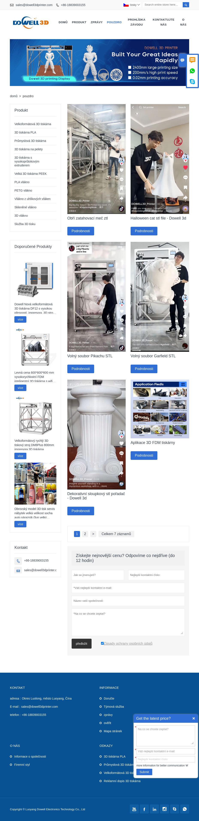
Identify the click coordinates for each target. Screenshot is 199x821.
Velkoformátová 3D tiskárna (32, 124)
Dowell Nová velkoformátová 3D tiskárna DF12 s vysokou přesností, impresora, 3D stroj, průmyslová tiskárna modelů (34, 308)
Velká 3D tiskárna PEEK (30, 173)
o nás (183, 22)
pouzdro (114, 22)
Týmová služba (114, 706)
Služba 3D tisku (24, 224)
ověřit (107, 723)
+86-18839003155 (73, 5)
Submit (144, 772)
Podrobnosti (81, 231)
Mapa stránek (113, 731)
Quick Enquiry (193, 718)
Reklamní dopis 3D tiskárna (122, 781)
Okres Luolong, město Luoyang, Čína (47, 698)
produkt (79, 22)
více (20, 319)
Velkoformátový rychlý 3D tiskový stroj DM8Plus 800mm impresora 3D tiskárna (34, 445)
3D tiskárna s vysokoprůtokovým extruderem (26, 161)
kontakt (17, 687)
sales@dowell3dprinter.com (34, 5)
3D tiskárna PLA (25, 132)
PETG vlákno (23, 190)
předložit (81, 643)
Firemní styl (22, 764)
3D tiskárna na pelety (28, 149)
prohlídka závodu (136, 22)
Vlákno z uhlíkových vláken (32, 199)
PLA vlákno (21, 182)
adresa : (15, 698)
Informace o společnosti (30, 756)
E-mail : (15, 706)
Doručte (109, 698)
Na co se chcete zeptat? (166, 735)
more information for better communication (160, 765)
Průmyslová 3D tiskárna (30, 141)
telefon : (15, 715)
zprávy (97, 22)
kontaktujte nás (163, 22)
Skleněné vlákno (25, 207)
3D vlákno (21, 215)
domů (63, 22)
